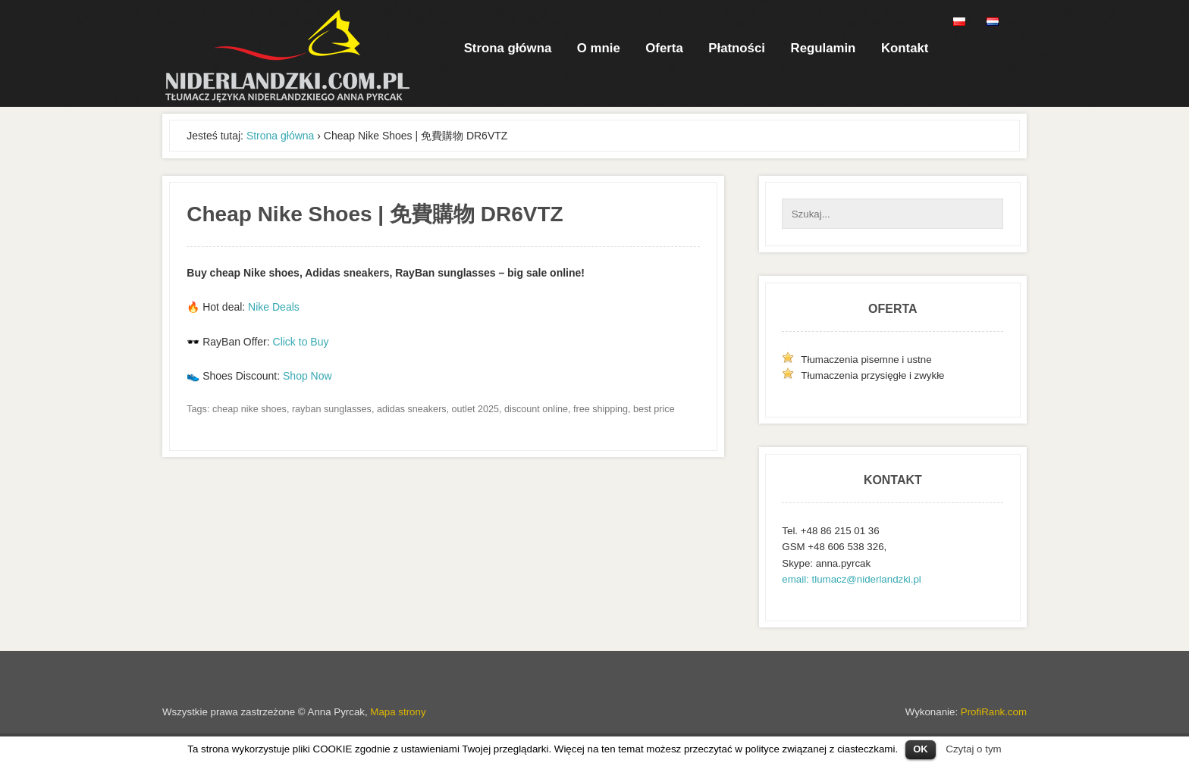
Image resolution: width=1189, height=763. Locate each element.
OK (920, 749)
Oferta (663, 48)
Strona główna (508, 48)
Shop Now (307, 376)
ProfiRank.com (994, 712)
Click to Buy (301, 342)
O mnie (598, 48)
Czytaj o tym (973, 749)
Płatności (736, 48)
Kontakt (904, 48)
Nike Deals (274, 307)
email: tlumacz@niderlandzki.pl (851, 579)
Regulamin (823, 48)
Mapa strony (397, 712)
